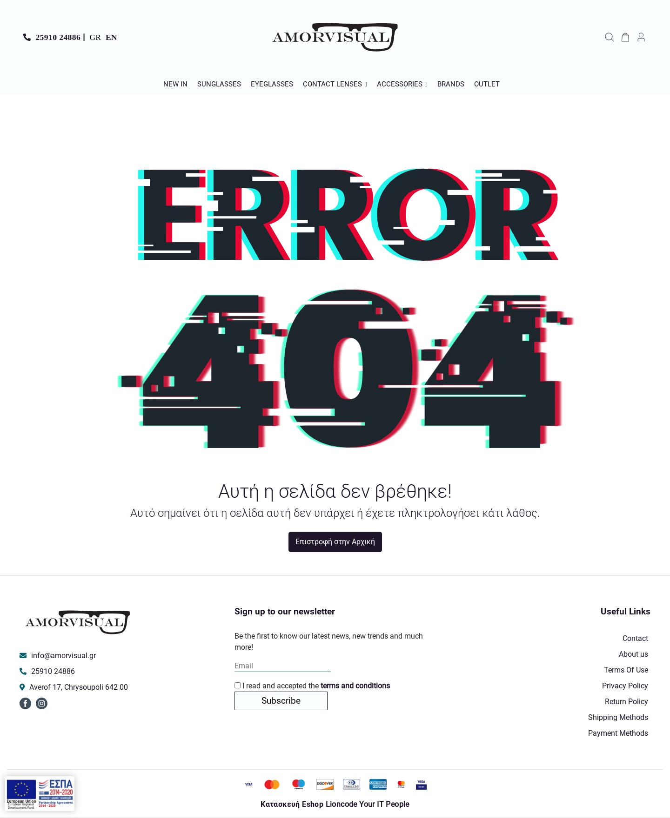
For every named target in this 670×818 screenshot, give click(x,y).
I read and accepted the (312, 685)
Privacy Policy (625, 685)
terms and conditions (355, 685)
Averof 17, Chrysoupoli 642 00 (78, 687)
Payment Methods (618, 733)
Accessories (399, 84)
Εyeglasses (272, 84)
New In (175, 84)
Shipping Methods (618, 717)
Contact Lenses (332, 84)
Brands (450, 84)
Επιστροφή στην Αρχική (335, 541)
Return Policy (626, 701)
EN (111, 37)
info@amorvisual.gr (63, 655)
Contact (635, 638)
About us (633, 654)
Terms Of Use (626, 670)
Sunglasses (219, 84)
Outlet (487, 84)
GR (95, 37)
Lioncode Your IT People (367, 804)
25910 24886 (57, 37)
